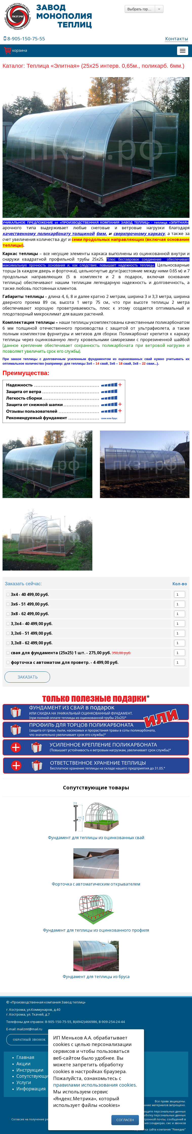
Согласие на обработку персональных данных (153, 1115)
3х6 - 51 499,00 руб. (27, 604)
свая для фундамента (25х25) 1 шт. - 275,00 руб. (68, 652)
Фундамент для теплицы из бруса (96, 976)
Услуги (23, 1082)
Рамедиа (178, 1129)
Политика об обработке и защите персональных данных (146, 1111)
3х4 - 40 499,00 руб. (27, 594)
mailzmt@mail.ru (29, 1029)
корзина (15, 50)
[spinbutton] (177, 594)
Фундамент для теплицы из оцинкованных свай (96, 837)
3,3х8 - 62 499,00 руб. (29, 643)
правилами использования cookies (94, 1085)
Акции (23, 1063)
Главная (25, 1057)
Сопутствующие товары (42, 1076)
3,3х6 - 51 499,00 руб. (29, 633)
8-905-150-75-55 (24, 38)
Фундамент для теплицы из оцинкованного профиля (96, 930)
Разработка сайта (144, 1129)
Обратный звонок (29, 1039)
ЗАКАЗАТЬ (28, 677)
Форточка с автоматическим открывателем (96, 884)
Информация (31, 1089)
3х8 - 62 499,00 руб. (27, 613)
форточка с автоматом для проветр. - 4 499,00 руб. (62, 662)
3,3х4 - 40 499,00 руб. (29, 623)
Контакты (176, 38)
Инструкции (30, 1070)
